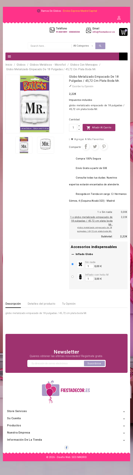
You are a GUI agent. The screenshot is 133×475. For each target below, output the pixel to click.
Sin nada (90, 269)
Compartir (85, 153)
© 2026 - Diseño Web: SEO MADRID (66, 464)
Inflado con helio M (96, 281)
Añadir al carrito (99, 135)
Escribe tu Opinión (81, 93)
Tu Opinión (68, 310)
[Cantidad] (73, 134)
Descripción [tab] (13, 310)
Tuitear (94, 153)
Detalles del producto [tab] (41, 310)
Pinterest (103, 153)
